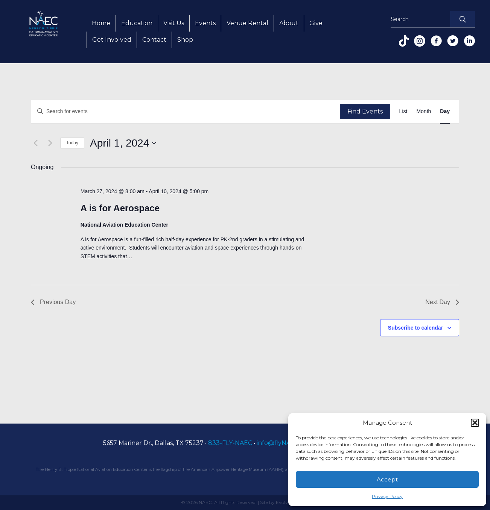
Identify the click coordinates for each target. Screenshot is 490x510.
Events (205, 23)
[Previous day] (35, 143)
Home (101, 23)
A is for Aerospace (120, 208)
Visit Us (173, 23)
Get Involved (111, 39)
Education (136, 23)
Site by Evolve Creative (284, 502)
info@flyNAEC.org (283, 442)
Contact (154, 39)
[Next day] (50, 143)
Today (72, 142)
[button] (475, 423)
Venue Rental (247, 23)
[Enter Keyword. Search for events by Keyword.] (185, 111)
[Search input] (418, 19)
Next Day (442, 302)
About (288, 23)
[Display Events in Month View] (423, 111)
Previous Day (53, 302)
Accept (387, 479)
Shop (185, 39)
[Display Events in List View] (403, 111)
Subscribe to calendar (415, 328)
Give (316, 23)
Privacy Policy (387, 496)
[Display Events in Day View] (445, 111)
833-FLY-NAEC (230, 442)
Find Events (365, 111)
